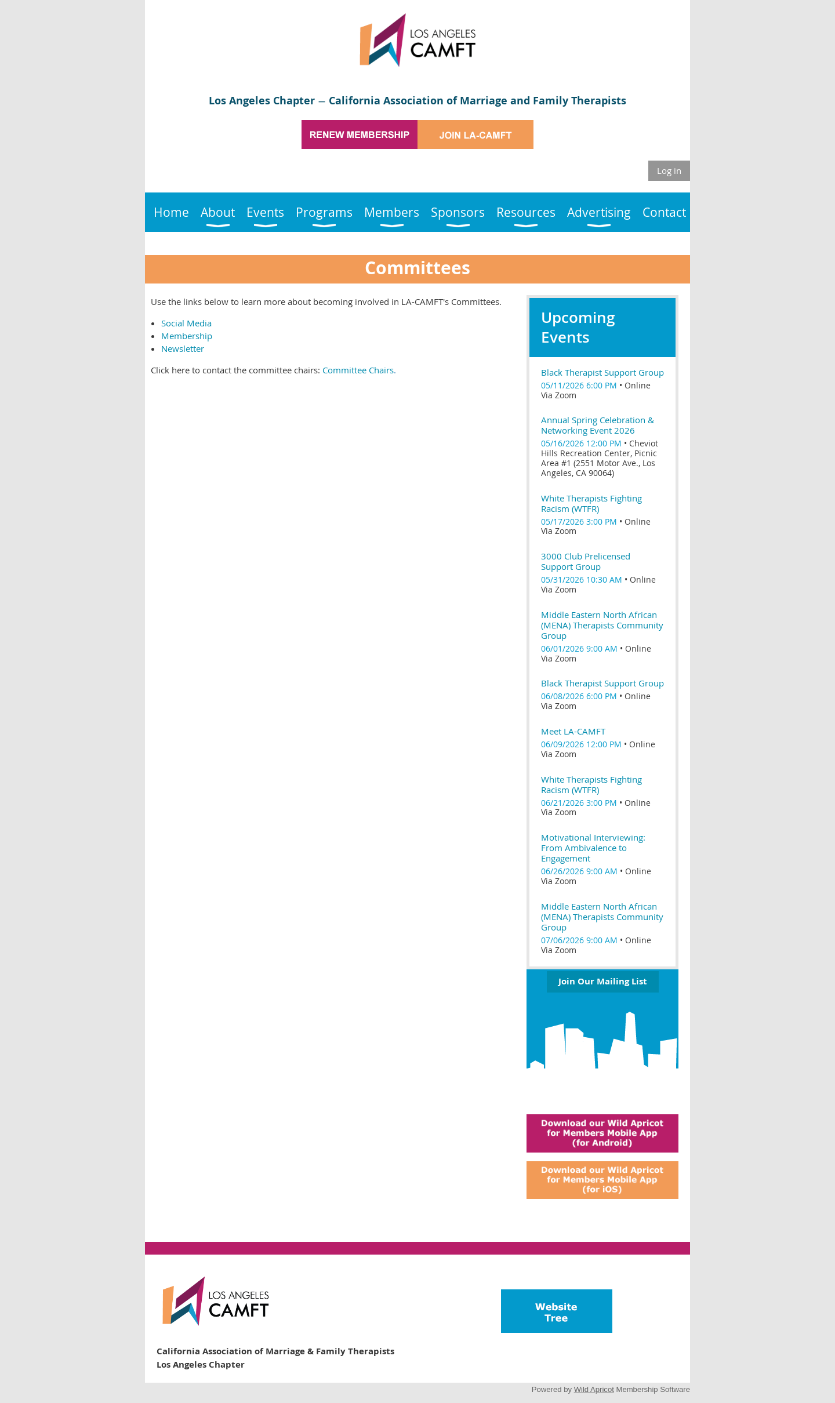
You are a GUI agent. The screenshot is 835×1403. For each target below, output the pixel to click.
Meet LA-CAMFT (573, 731)
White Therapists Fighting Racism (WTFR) (591, 503)
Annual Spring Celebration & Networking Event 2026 (597, 425)
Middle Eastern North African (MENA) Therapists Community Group (602, 625)
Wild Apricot (594, 1389)
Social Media (186, 323)
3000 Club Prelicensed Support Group (585, 561)
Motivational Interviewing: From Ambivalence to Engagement (593, 847)
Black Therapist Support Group (602, 372)
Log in (669, 170)
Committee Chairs (358, 370)
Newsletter (182, 348)
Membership (186, 335)
